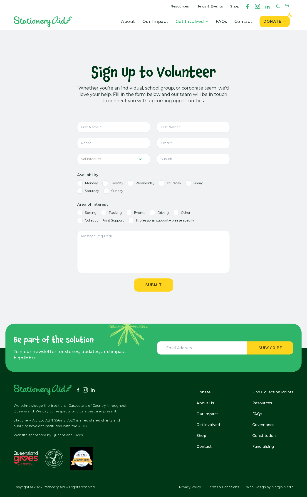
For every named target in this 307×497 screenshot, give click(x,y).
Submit (153, 285)
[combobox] (113, 159)
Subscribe (270, 348)
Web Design (256, 487)
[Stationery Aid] (43, 21)
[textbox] (109, 159)
